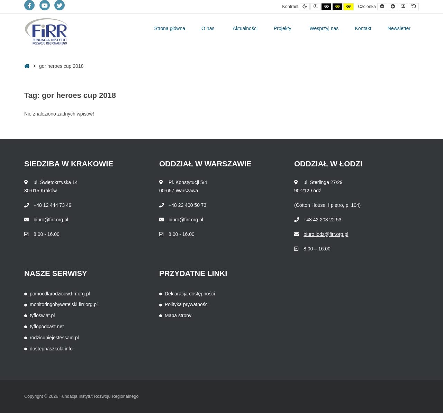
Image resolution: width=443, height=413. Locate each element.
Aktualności (245, 28)
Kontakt (363, 28)
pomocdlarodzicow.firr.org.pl (60, 293)
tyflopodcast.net (47, 326)
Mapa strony (178, 315)
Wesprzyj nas (324, 28)
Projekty (282, 28)
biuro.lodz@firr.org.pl (326, 234)
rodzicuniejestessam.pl (54, 337)
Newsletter (399, 28)
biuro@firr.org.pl (51, 219)
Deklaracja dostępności (190, 293)
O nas (207, 28)
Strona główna (170, 28)
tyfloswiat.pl (42, 315)
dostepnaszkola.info (51, 348)
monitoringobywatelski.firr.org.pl (64, 304)
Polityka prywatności (187, 304)
